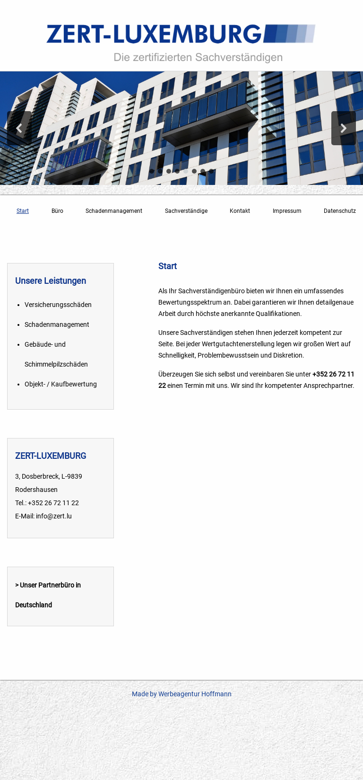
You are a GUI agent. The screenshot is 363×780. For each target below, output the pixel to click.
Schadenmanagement (114, 211)
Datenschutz (340, 211)
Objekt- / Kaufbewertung (61, 384)
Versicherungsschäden (58, 304)
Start (23, 211)
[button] (19, 128)
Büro (57, 211)
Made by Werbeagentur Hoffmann (182, 694)
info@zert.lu (54, 516)
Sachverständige (186, 211)
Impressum (287, 211)
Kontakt (240, 211)
